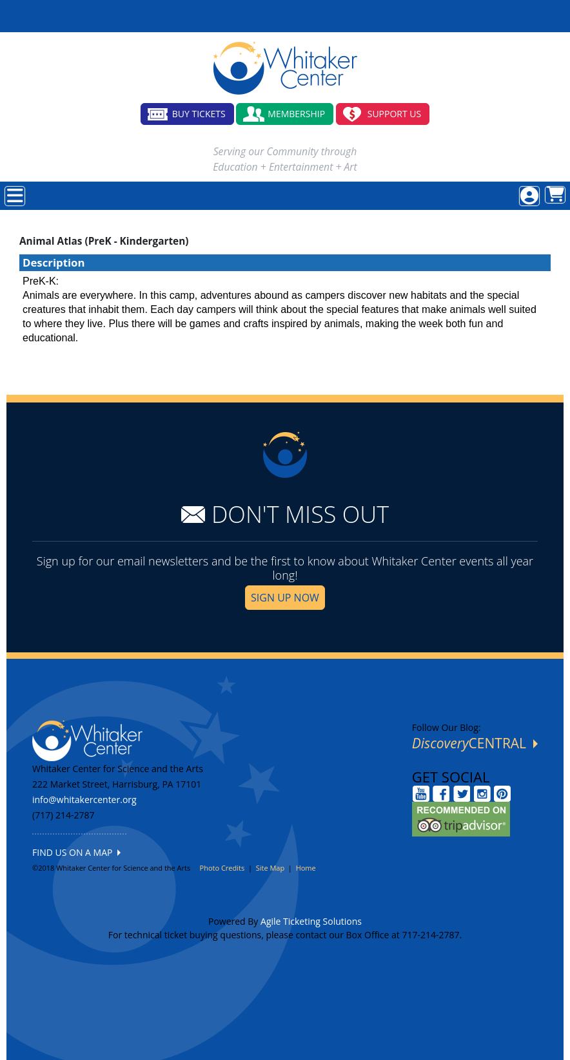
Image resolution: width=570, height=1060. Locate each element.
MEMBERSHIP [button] (296, 114)
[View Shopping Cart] (555, 195)
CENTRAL (475, 743)
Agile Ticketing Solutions (311, 921)
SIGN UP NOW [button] (285, 598)
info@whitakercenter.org (84, 799)
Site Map (270, 868)
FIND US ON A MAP (76, 852)
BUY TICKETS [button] (199, 114)
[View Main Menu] (15, 196)
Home (306, 868)
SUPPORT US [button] (395, 114)
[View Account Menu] (529, 196)
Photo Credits (222, 868)
